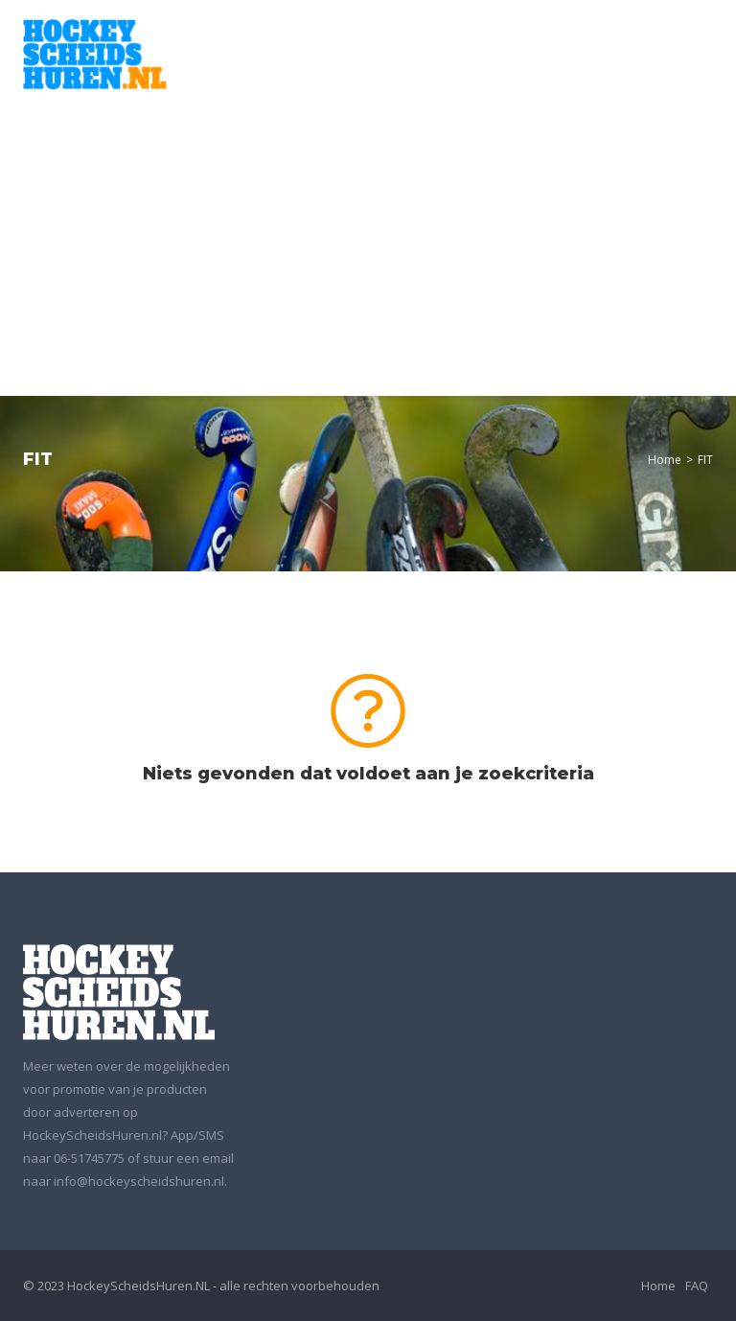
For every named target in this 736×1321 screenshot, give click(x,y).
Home (664, 460)
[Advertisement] (368, 233)
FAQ (696, 1285)
